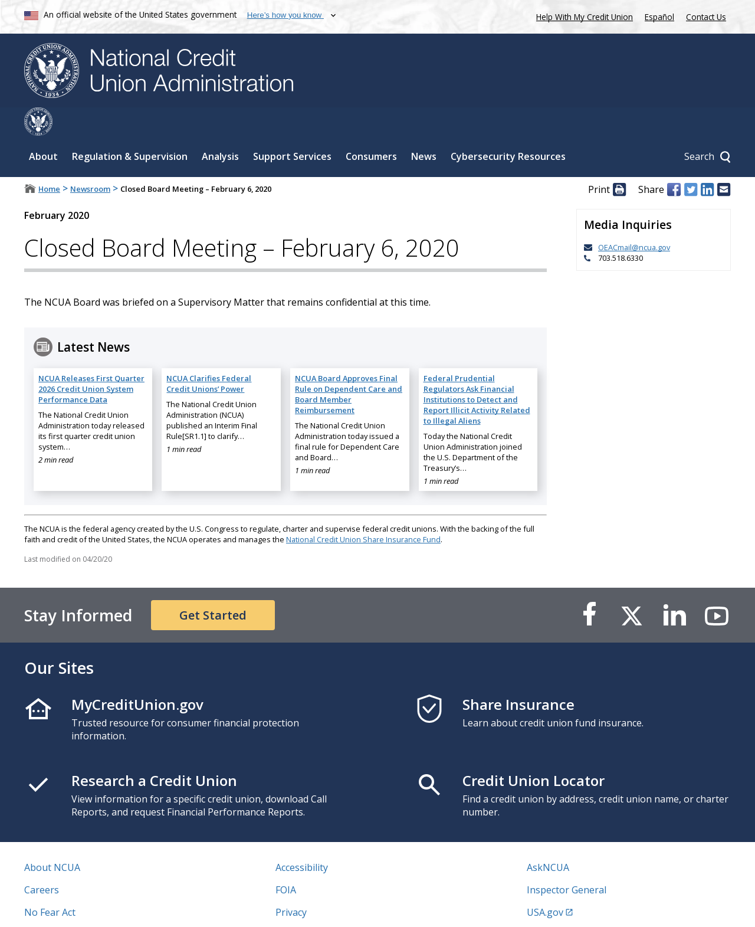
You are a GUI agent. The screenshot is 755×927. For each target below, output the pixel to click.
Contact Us (706, 16)
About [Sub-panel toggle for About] (43, 128)
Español (659, 16)
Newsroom (90, 160)
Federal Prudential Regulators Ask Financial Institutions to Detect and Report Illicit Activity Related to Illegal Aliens (477, 371)
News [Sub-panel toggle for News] (423, 128)
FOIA (285, 861)
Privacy (291, 883)
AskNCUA (548, 839)
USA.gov (545, 883)
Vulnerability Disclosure (76, 906)
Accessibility (301, 839)
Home (49, 160)
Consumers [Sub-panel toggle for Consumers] (371, 128)
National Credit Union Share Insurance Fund (363, 511)
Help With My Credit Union (582, 15)
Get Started (213, 587)
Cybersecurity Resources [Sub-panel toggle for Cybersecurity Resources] (508, 128)
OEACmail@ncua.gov (634, 219)
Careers (41, 861)
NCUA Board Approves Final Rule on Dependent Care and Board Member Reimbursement (348, 366)
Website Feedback (315, 906)
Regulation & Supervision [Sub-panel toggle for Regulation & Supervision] (130, 128)
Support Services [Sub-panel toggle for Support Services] (292, 128)
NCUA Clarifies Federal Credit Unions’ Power (208, 355)
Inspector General (566, 861)
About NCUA (52, 839)
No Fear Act (50, 883)
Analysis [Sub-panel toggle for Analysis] (220, 128)
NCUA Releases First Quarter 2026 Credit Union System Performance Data (91, 360)
